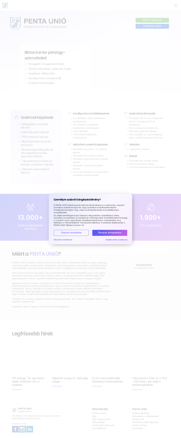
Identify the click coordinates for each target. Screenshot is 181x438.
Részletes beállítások (63, 240)
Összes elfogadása (110, 233)
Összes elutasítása (71, 233)
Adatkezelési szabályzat (116, 240)
